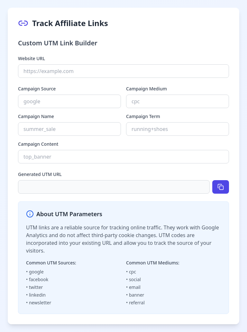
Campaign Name (36, 116)
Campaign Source (37, 89)
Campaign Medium (146, 89)
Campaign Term (143, 116)
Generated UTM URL (40, 174)
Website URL (31, 58)
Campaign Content (38, 144)
